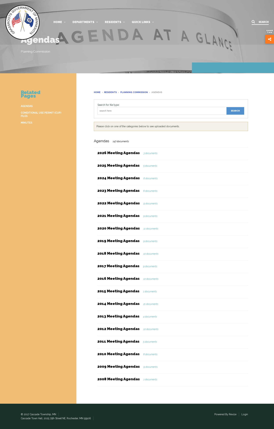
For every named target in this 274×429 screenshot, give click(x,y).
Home (59, 22)
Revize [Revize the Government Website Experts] (232, 414)
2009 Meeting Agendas (118, 366)
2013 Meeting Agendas (118, 316)
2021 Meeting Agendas (118, 215)
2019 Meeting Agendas (118, 241)
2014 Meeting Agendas (118, 303)
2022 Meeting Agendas (118, 203)
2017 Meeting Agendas (118, 266)
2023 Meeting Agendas (118, 190)
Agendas (101, 141)
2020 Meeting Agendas (118, 228)
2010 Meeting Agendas (118, 354)
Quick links (143, 22)
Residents (115, 22)
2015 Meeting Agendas (118, 291)
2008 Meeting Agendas (118, 379)
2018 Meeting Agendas (118, 253)
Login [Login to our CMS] (244, 414)
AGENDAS (27, 106)
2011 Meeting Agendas (118, 341)
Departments (85, 22)
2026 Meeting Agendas (118, 153)
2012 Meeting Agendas (118, 329)
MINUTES (26, 122)
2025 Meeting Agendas (118, 165)
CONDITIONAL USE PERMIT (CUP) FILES (41, 114)
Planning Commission (134, 92)
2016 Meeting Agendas (118, 278)
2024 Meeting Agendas (118, 178)
